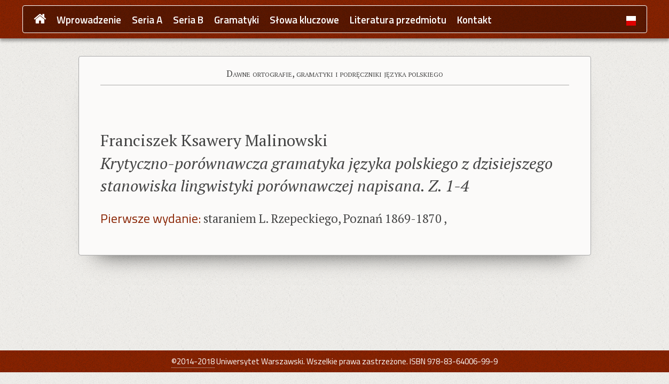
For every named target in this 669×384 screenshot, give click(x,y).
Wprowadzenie (89, 20)
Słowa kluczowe (304, 20)
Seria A (147, 20)
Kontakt (474, 20)
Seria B (188, 20)
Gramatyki (236, 20)
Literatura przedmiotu (398, 20)
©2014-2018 (193, 361)
